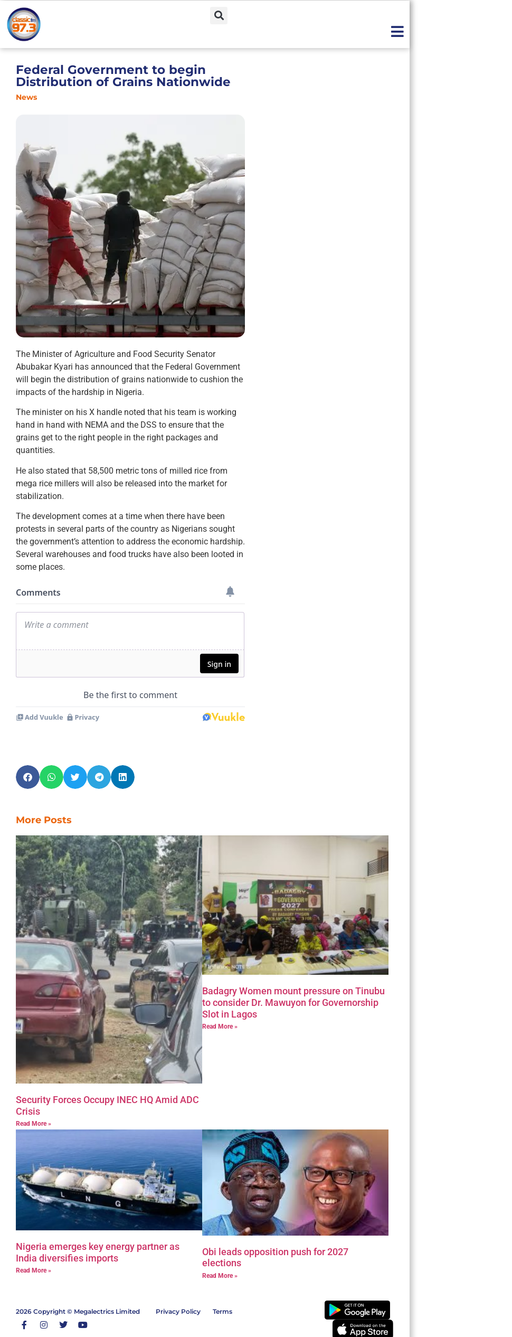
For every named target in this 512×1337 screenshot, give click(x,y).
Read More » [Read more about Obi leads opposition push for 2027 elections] (220, 1275)
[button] (218, 15)
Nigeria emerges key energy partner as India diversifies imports (97, 1252)
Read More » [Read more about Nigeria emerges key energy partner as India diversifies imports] (33, 1270)
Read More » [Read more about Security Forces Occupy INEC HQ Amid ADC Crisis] (33, 1123)
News (26, 97)
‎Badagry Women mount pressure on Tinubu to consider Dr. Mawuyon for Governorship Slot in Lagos (293, 1002)
